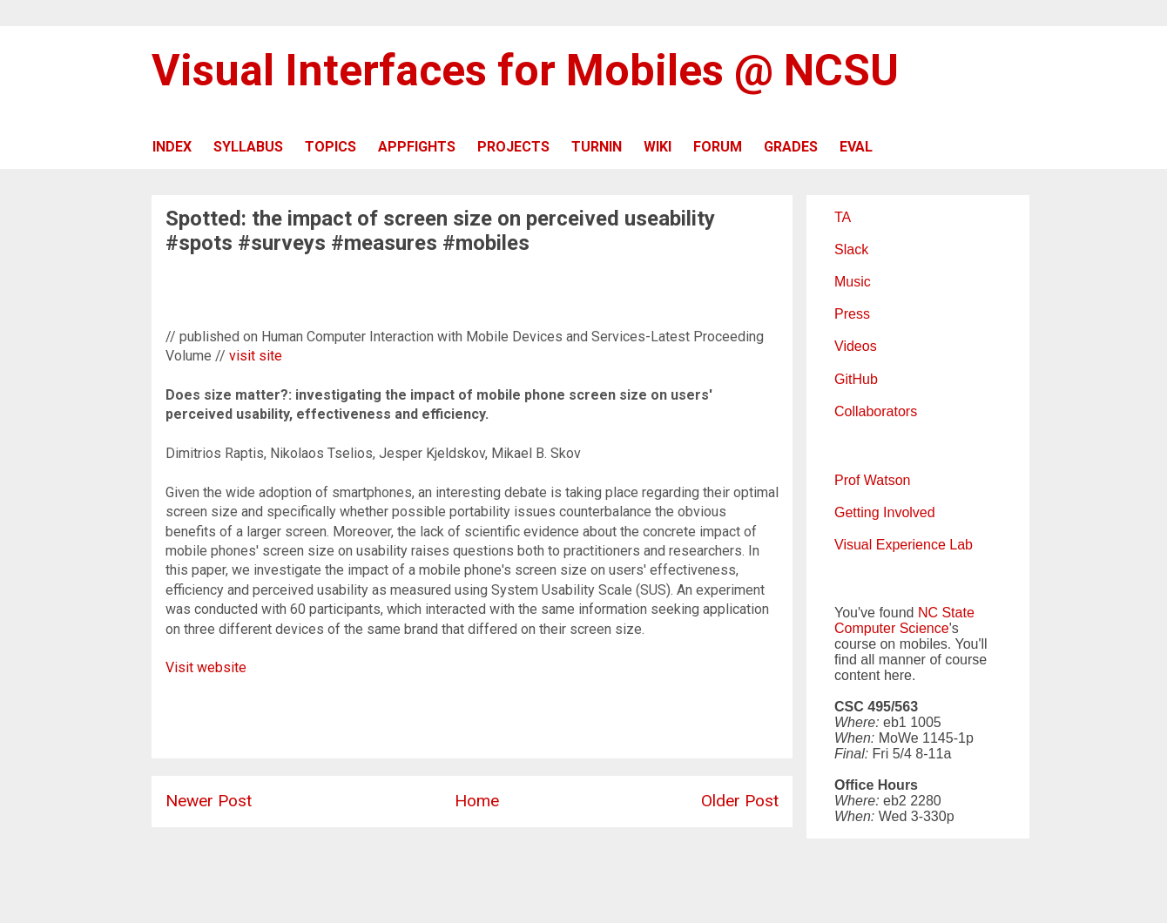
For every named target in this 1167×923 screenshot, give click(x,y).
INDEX (172, 146)
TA (842, 217)
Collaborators (875, 411)
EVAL (856, 146)
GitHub (856, 379)
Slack (851, 249)
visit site (255, 355)
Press (852, 314)
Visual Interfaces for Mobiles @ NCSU (525, 70)
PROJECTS (513, 146)
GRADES (791, 146)
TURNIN (596, 146)
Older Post (740, 801)
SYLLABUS (248, 146)
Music (852, 281)
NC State (946, 612)
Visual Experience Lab (903, 544)
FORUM (717, 146)
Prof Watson (872, 480)
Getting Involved (884, 512)
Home (477, 801)
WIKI (657, 146)
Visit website (205, 667)
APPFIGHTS (416, 146)
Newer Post (208, 801)
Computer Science (891, 628)
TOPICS (330, 146)
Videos (855, 346)
